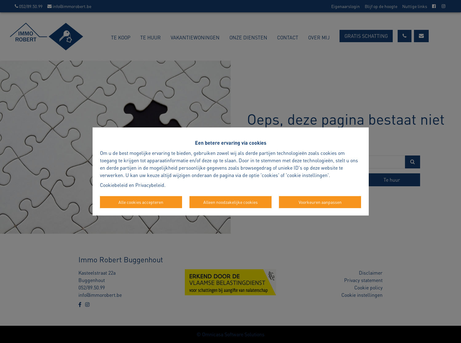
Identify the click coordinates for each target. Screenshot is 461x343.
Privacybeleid (149, 185)
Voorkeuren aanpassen (320, 202)
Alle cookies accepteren (140, 202)
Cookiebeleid (114, 185)
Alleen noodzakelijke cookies (230, 202)
